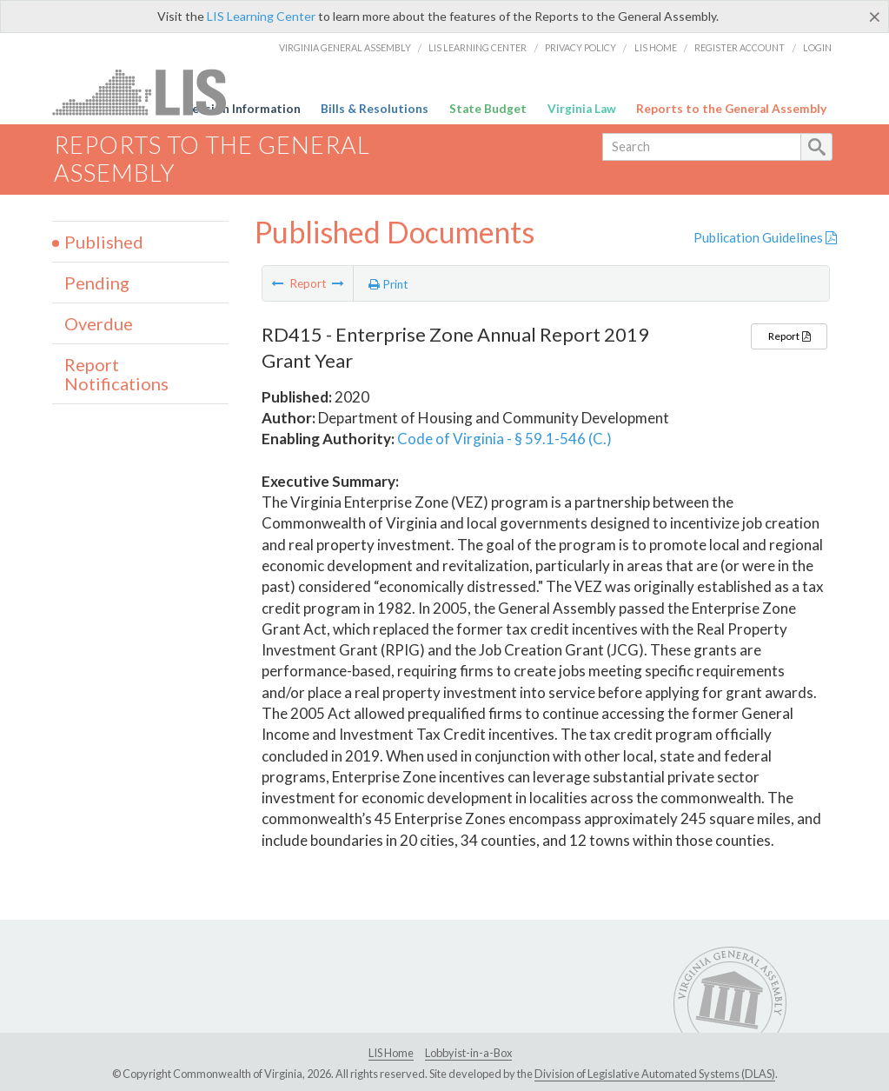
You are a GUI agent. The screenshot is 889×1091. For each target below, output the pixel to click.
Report (789, 336)
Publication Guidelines (765, 237)
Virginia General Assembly (345, 47)
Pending (96, 282)
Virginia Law (581, 109)
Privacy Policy (580, 47)
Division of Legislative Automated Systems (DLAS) (654, 1074)
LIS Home (655, 47)
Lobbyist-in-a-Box (468, 1053)
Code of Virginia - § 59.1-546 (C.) (504, 438)
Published (103, 241)
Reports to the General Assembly (731, 109)
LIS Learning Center (261, 16)
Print (388, 284)
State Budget (488, 109)
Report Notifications (116, 374)
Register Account (739, 47)
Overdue (98, 323)
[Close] (874, 16)
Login (817, 47)
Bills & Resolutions (374, 109)
